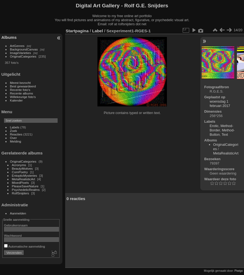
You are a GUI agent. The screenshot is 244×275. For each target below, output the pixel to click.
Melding (15, 141)
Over (13, 138)
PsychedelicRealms (26, 189)
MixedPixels (20, 182)
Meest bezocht (20, 82)
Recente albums (21, 93)
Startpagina (77, 31)
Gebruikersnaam (16, 225)
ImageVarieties (20, 53)
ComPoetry (20, 172)
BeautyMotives (22, 168)
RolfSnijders (20, 193)
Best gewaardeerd (23, 86)
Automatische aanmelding (24, 246)
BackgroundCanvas (24, 49)
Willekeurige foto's (23, 97)
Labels (15, 127)
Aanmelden (18, 213)
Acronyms (19, 165)
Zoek (13, 130)
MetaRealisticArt (23, 179)
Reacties (16, 134)
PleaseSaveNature (25, 186)
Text (224, 134)
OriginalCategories (23, 56)
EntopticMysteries (24, 175)
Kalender (16, 100)
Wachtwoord (13, 235)
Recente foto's (20, 89)
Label (97, 31)
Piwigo (239, 270)
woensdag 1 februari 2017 (220, 103)
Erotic (214, 126)
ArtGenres (17, 46)
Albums (9, 37)
